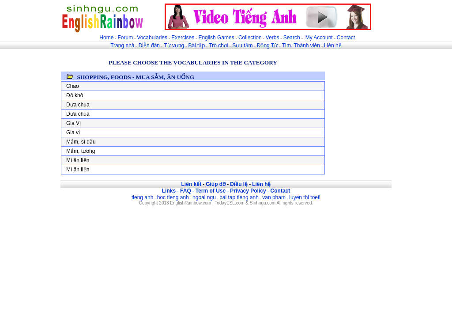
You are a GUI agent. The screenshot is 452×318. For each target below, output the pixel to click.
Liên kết (191, 184)
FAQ (185, 191)
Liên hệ (333, 45)
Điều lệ (239, 184)
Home (106, 37)
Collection (250, 37)
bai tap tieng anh (239, 197)
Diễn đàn (149, 45)
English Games (216, 37)
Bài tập (196, 45)
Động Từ (267, 45)
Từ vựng (174, 45)
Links (169, 191)
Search (291, 37)
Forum (125, 37)
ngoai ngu (204, 197)
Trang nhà (122, 45)
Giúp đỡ (216, 184)
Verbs (272, 37)
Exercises (182, 37)
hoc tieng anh (173, 197)
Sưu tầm (242, 45)
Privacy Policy (248, 191)
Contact (346, 37)
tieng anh (142, 197)
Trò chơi (219, 45)
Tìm (286, 45)
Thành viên (307, 45)
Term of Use (211, 191)
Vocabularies (152, 37)
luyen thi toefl (304, 197)
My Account (319, 37)
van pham (274, 197)
